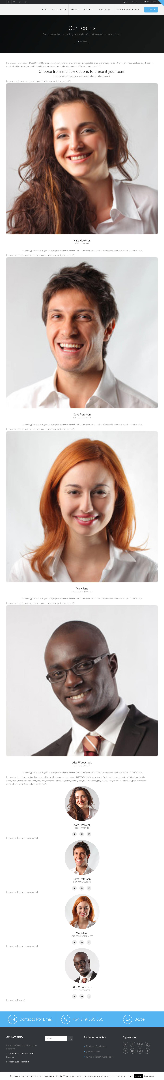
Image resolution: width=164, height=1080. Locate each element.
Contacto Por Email (36, 1019)
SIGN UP (151, 10)
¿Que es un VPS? (93, 1052)
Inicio (44, 10)
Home (79, 41)
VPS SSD (74, 10)
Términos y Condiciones (127, 10)
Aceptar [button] (138, 1076)
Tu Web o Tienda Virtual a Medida (100, 1057)
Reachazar (149, 1076)
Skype (140, 1019)
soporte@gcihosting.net (19, 1062)
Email (134, 2)
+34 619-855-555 (148, 2)
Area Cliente (105, 10)
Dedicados (89, 10)
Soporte (125, 2)
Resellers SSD (59, 10)
